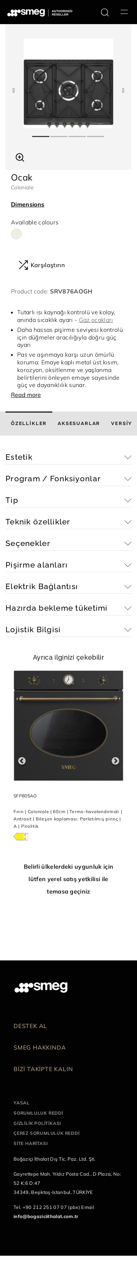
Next (115, 761)
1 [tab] (41, 133)
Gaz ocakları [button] (96, 319)
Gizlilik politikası (37, 1123)
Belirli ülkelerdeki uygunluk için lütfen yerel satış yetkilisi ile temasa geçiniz (69, 879)
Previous (21, 761)
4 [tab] (96, 133)
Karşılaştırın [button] (42, 264)
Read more (26, 394)
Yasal (22, 1102)
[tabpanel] (68, 83)
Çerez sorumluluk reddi (47, 1133)
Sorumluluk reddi (38, 1113)
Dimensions (27, 204)
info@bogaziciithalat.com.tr (46, 1216)
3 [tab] (78, 133)
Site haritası (30, 1143)
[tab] (28, 423)
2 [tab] (59, 133)
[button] (20, 156)
